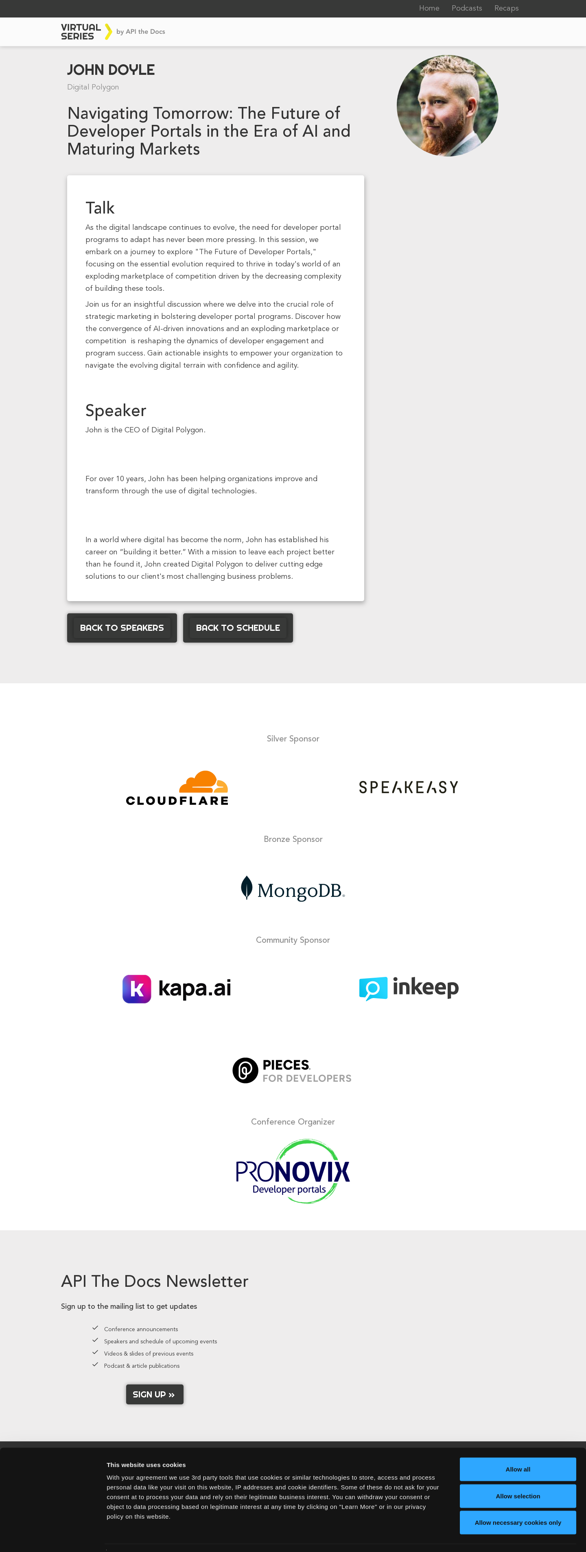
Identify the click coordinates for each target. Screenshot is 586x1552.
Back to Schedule (238, 627)
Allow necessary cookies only (518, 1498)
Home (429, 8)
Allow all (518, 1445)
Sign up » (155, 1394)
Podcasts (467, 8)
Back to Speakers (122, 627)
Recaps (506, 8)
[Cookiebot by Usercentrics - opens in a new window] (52, 1536)
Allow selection (518, 1472)
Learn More (425, 1535)
